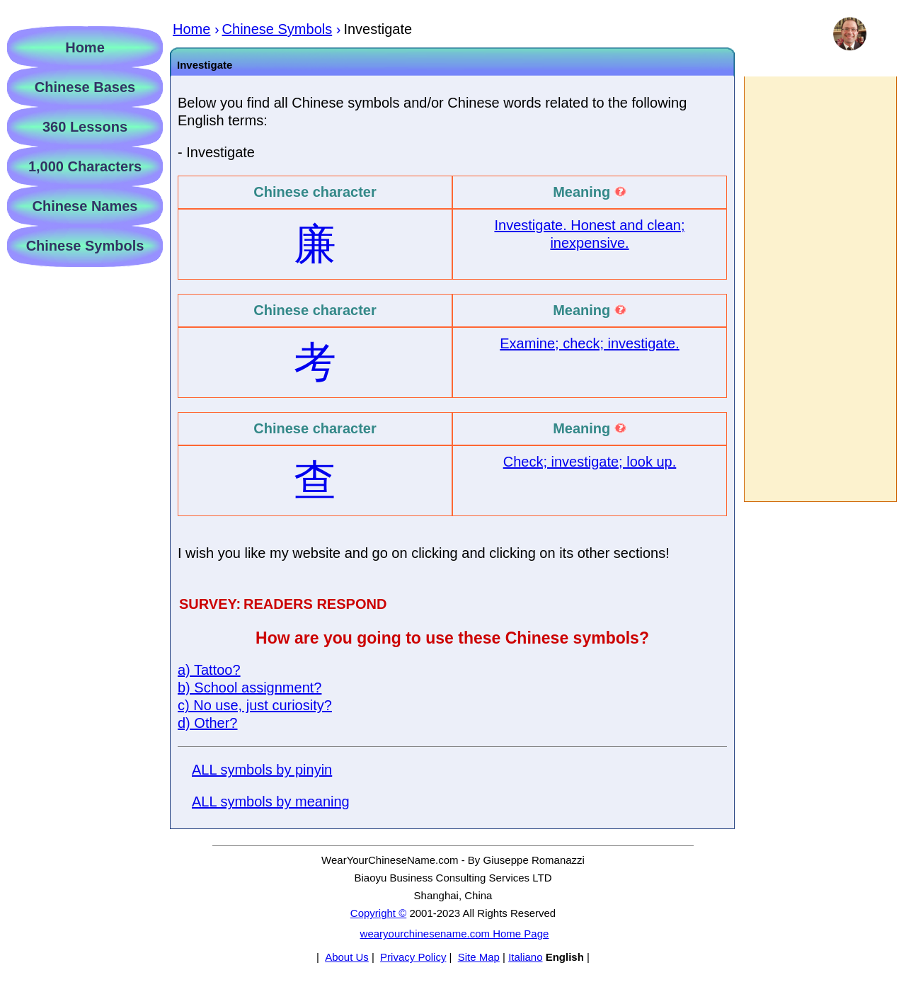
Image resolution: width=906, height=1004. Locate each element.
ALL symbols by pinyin (262, 769)
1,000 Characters (85, 166)
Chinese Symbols (85, 245)
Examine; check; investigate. (589, 343)
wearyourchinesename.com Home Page (454, 934)
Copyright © (378, 913)
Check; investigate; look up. (590, 461)
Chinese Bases (85, 87)
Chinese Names (85, 206)
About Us (347, 957)
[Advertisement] (820, 288)
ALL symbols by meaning (271, 801)
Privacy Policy (413, 957)
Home (85, 47)
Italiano (525, 957)
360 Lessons (84, 127)
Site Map (479, 957)
